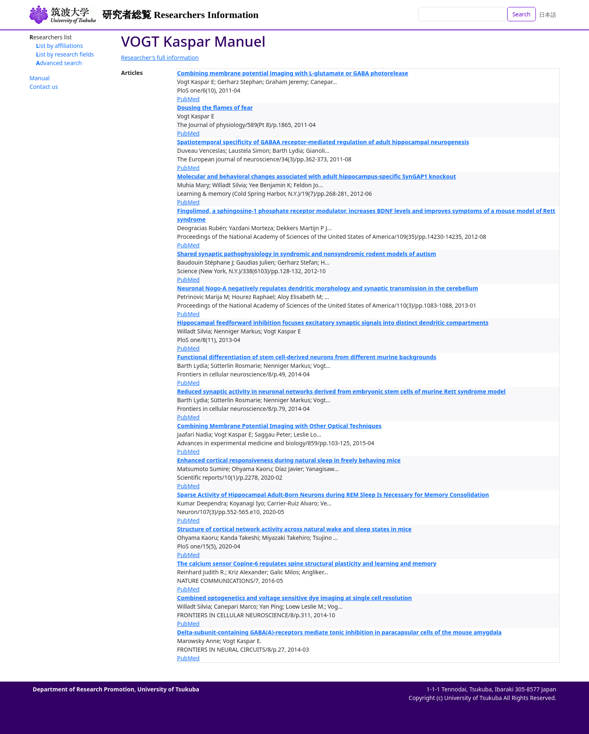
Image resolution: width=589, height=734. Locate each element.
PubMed (188, 99)
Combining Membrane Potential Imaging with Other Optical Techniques (279, 426)
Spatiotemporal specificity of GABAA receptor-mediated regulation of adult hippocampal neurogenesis (323, 142)
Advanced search (59, 63)
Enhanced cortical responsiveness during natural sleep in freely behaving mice (288, 460)
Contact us (43, 87)
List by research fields (65, 54)
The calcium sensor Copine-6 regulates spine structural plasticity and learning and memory (306, 563)
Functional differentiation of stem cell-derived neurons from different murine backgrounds (306, 357)
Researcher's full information (160, 57)
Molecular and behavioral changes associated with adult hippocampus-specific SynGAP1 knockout (316, 176)
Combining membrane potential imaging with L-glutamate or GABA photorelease (292, 73)
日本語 (547, 14)
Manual (39, 78)
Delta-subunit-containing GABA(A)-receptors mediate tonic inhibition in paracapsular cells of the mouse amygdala (339, 632)
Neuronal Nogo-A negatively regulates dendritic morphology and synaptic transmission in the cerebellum (327, 288)
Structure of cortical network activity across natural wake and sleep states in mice (294, 529)
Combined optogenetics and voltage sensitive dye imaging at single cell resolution (294, 598)
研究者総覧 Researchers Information (180, 14)
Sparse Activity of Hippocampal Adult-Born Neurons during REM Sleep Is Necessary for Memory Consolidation (333, 494)
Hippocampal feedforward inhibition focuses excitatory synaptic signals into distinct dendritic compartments (332, 322)
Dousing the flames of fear (215, 107)
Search (522, 14)
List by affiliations (59, 46)
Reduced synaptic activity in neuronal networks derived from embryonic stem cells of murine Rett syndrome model (341, 391)
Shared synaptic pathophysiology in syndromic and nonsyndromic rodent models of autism (306, 254)
